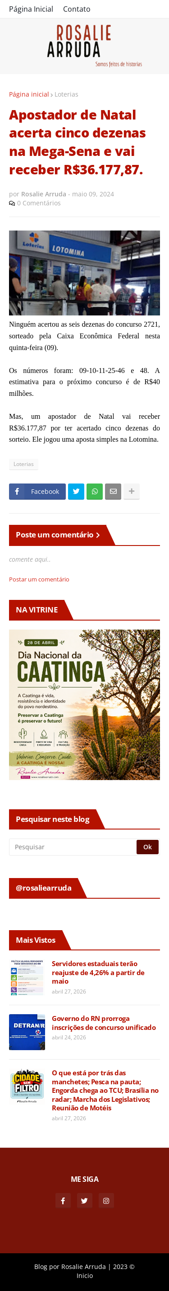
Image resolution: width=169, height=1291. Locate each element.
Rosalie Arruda (83, 1266)
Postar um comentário (39, 579)
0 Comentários (39, 203)
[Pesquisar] (73, 847)
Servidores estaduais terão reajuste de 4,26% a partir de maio (98, 972)
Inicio (85, 1275)
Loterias (66, 94)
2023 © (124, 1266)
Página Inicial (31, 9)
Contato (77, 9)
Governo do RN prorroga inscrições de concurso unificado (103, 1023)
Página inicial (29, 94)
